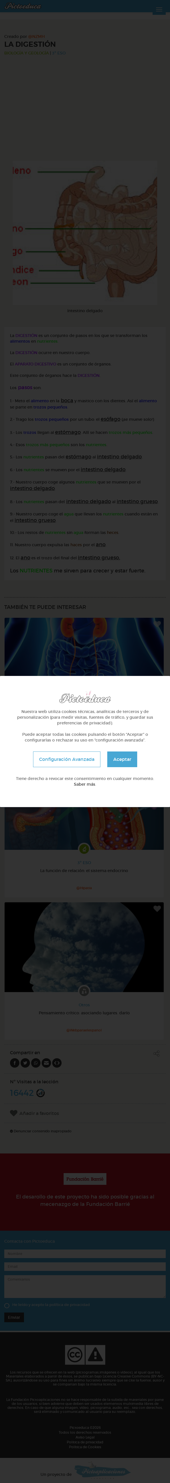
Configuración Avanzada (66, 759)
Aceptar (122, 759)
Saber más (84, 784)
